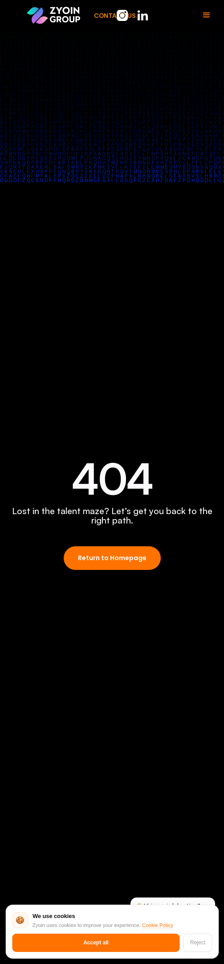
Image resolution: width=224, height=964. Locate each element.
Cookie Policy (157, 925)
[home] (53, 14)
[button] (206, 15)
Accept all (96, 942)
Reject (197, 942)
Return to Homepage (112, 557)
